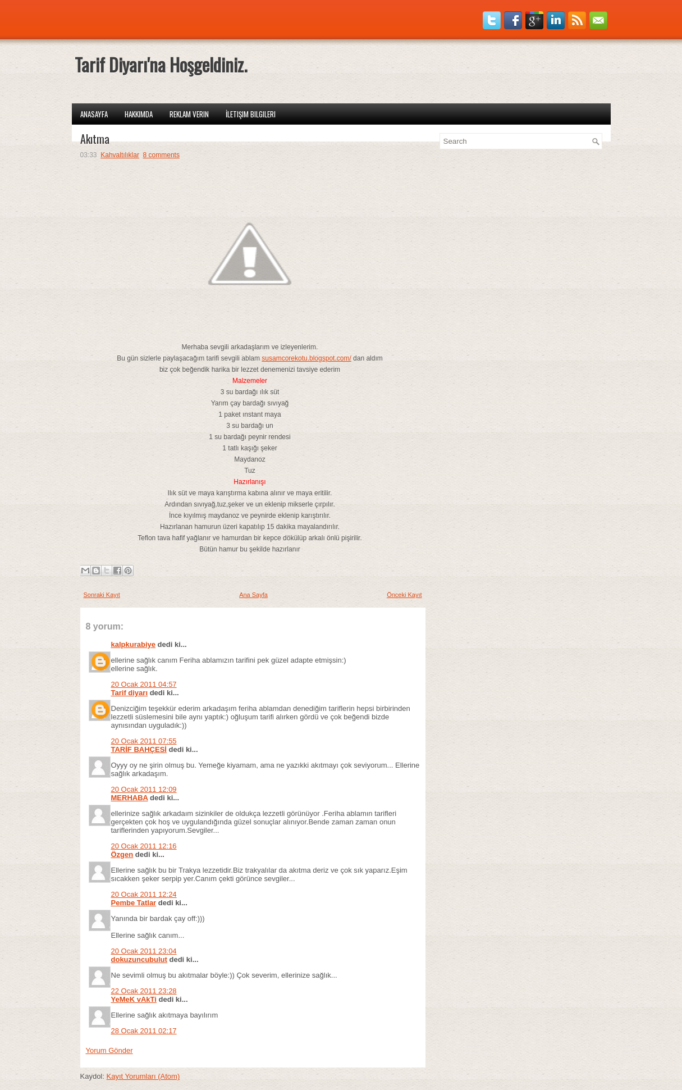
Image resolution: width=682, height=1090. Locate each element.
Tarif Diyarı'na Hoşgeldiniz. (161, 64)
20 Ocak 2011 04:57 (144, 684)
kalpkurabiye (133, 644)
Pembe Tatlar (134, 903)
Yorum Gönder (109, 1050)
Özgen (122, 854)
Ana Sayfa (253, 594)
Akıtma (94, 138)
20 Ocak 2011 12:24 (144, 894)
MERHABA (129, 797)
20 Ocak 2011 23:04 (144, 951)
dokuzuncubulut (139, 959)
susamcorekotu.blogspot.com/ (306, 358)
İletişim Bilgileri (251, 114)
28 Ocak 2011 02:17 (144, 1031)
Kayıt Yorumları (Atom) (143, 1076)
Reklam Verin (189, 114)
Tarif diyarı (129, 692)
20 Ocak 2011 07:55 (144, 741)
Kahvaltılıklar (119, 155)
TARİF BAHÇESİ (139, 749)
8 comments (161, 155)
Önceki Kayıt (404, 594)
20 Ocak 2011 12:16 (144, 846)
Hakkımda (139, 114)
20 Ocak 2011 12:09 (144, 789)
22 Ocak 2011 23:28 (144, 991)
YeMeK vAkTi (134, 999)
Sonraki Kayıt (102, 594)
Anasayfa (94, 114)
